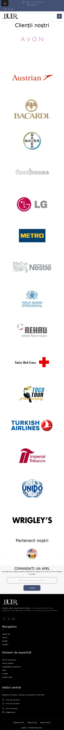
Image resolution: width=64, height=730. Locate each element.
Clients (4, 637)
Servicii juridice (7, 663)
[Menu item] (19, 722)
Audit (4, 670)
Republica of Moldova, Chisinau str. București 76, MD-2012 (23, 695)
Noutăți (4, 641)
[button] (59, 16)
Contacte (5, 644)
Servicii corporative (9, 660)
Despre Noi (6, 634)
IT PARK (5, 674)
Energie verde (7, 677)
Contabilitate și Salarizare (11, 667)
